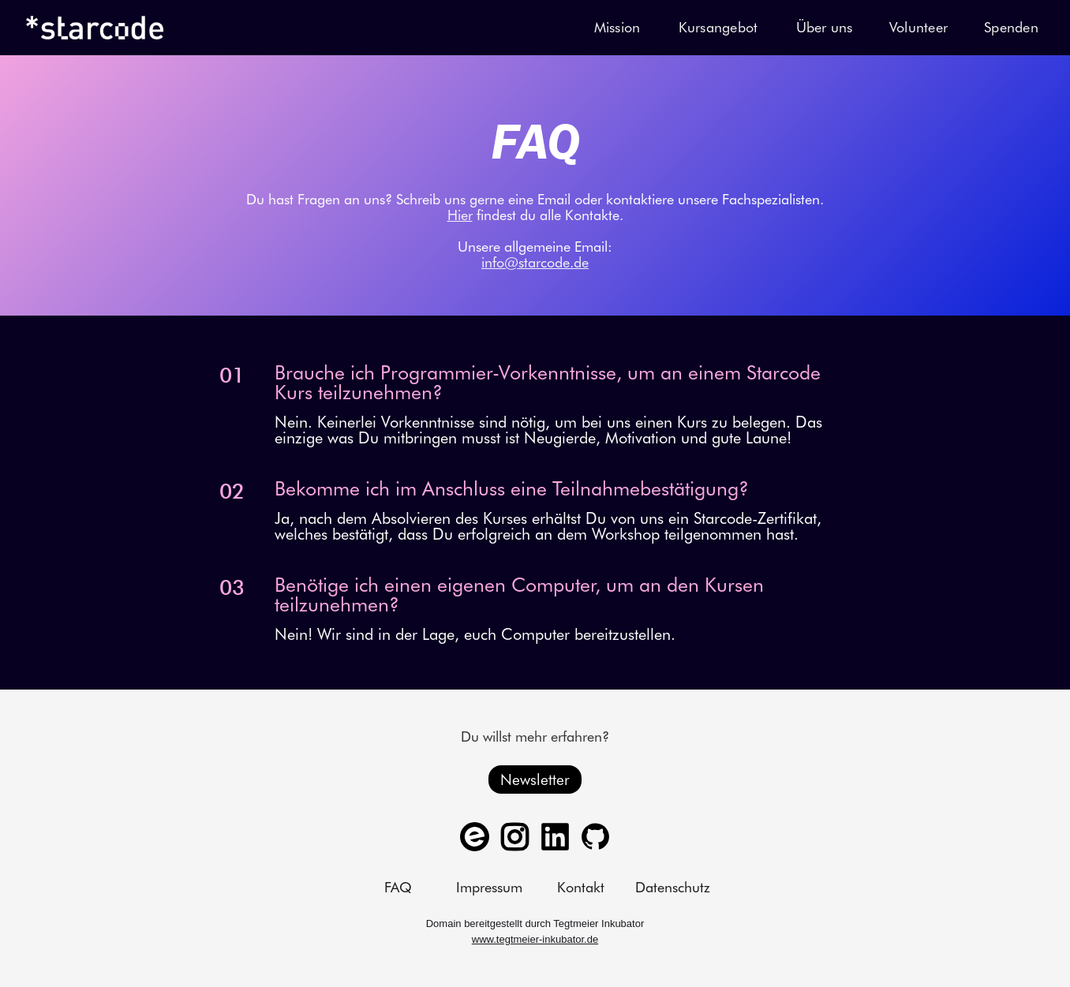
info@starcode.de (535, 262)
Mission (617, 27)
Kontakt (580, 887)
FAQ (398, 887)
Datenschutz (672, 887)
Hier (460, 215)
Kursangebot (718, 27)
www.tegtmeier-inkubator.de (535, 939)
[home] (95, 27)
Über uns (824, 27)
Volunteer (918, 27)
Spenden (1011, 27)
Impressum (489, 887)
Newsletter (535, 779)
